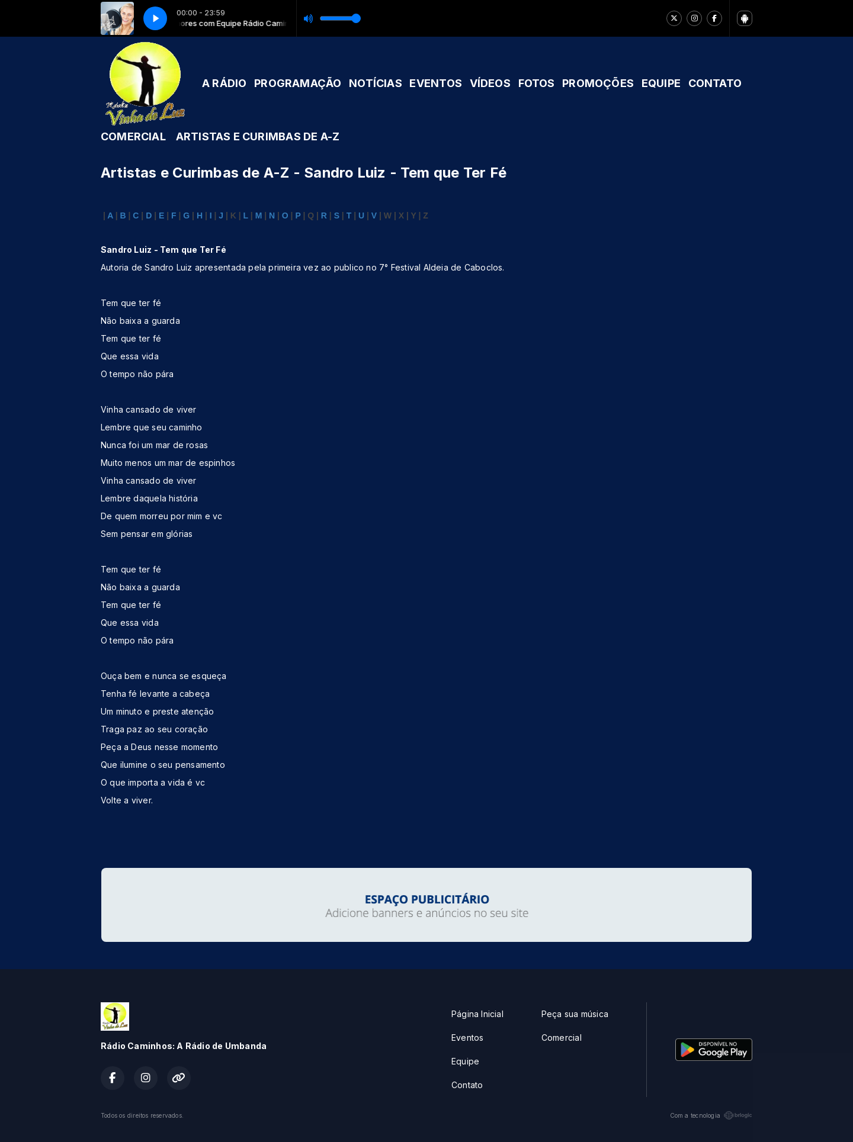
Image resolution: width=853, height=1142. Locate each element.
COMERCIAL (133, 136)
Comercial (561, 1037)
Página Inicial (477, 1014)
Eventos (467, 1037)
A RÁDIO (224, 83)
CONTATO (715, 83)
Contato (467, 1085)
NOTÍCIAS (375, 83)
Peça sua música (574, 1014)
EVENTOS (435, 83)
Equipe (465, 1061)
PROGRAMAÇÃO (297, 83)
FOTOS (536, 83)
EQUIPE (661, 83)
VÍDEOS (490, 83)
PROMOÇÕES (598, 83)
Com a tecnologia (711, 1115)
